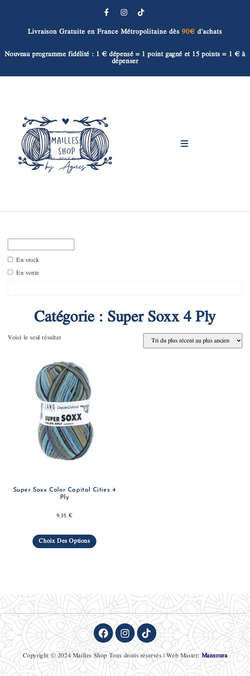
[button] (185, 143)
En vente (27, 273)
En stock (27, 260)
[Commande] (192, 340)
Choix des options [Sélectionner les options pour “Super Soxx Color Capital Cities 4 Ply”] (64, 541)
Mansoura (215, 655)
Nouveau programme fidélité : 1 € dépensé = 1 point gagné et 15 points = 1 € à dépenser (125, 57)
